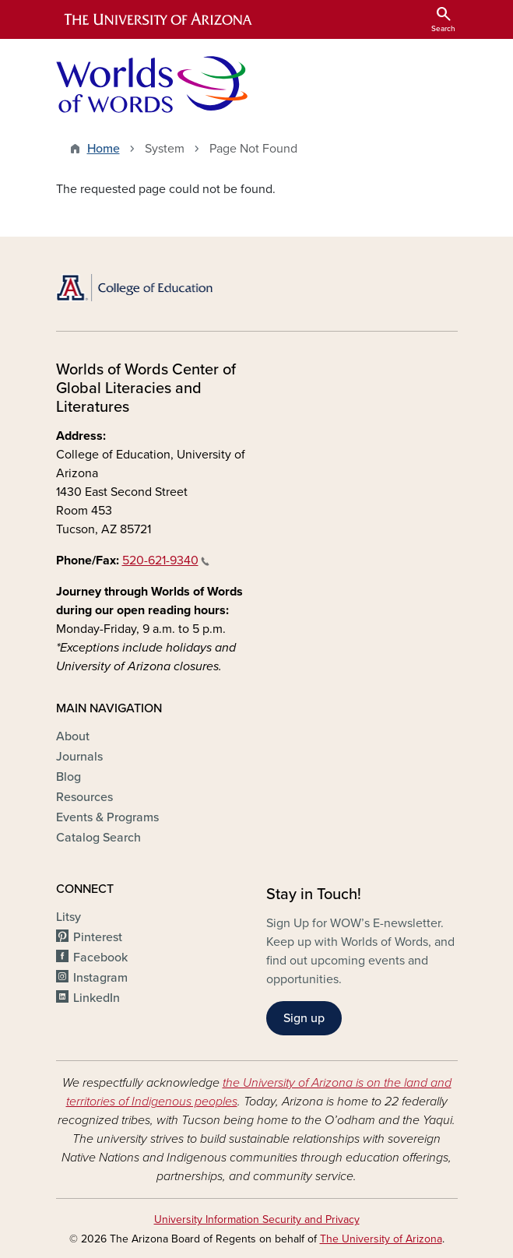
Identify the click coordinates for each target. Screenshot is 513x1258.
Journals (79, 756)
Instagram (100, 978)
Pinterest (97, 937)
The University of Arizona (381, 1239)
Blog (68, 777)
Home (103, 148)
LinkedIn (96, 998)
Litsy (68, 917)
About (73, 736)
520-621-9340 (165, 560)
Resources (84, 797)
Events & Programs (107, 817)
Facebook (100, 957)
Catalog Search (98, 837)
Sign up (304, 1018)
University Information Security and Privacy (257, 1219)
